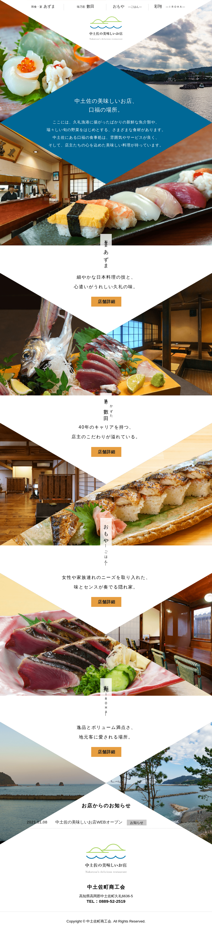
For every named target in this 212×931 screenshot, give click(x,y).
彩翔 (169, 6)
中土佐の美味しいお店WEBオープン (88, 822)
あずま (42, 6)
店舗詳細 (106, 301)
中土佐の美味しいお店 (106, 28)
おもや (127, 6)
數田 (85, 6)
